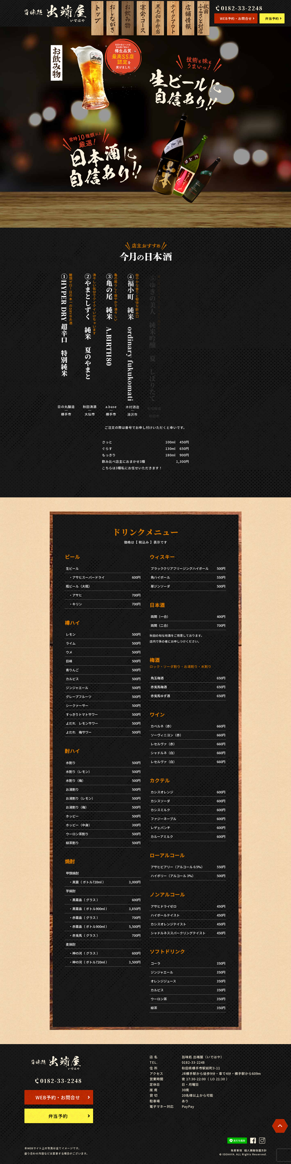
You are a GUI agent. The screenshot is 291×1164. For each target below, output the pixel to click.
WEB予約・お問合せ (237, 18)
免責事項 (236, 1150)
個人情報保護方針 (255, 1150)
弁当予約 (273, 18)
